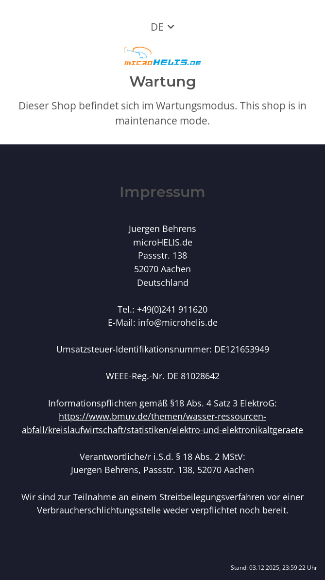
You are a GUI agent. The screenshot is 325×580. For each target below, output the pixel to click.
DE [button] (157, 27)
